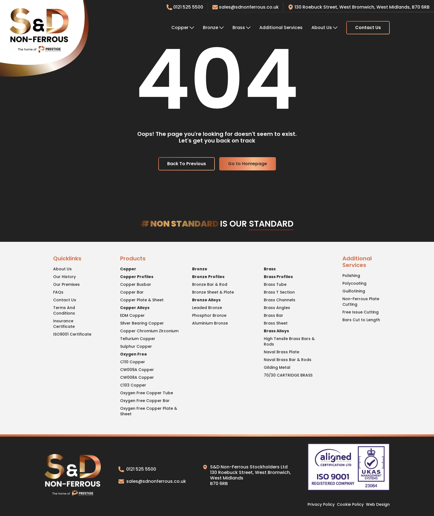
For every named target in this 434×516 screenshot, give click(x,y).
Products (133, 258)
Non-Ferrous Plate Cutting (360, 301)
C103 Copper (133, 385)
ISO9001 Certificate (72, 334)
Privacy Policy (321, 504)
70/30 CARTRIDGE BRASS (288, 375)
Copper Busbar (135, 284)
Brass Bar (273, 315)
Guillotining (353, 291)
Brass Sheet (276, 323)
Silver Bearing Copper (142, 323)
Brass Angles (277, 307)
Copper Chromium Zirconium (149, 331)
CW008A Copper (137, 377)
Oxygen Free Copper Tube (146, 393)
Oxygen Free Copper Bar (145, 400)
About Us (324, 27)
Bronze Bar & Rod (209, 284)
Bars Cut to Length (361, 320)
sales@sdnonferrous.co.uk (245, 7)
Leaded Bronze (207, 307)
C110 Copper (132, 362)
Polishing (351, 275)
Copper (182, 27)
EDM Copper (132, 315)
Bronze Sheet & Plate (213, 292)
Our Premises (66, 284)
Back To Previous (186, 163)
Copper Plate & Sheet (142, 300)
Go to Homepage (247, 163)
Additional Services (281, 27)
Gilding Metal (277, 367)
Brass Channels (279, 300)
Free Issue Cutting (360, 312)
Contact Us (368, 27)
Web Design (378, 504)
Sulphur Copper (136, 346)
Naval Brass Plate (281, 352)
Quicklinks (67, 258)
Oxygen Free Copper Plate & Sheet (148, 411)
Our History (64, 276)
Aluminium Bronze (210, 323)
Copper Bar (132, 292)
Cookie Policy (350, 504)
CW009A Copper (137, 369)
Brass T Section (279, 292)
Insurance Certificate (64, 323)
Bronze (213, 27)
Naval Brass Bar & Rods (287, 359)
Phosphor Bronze (209, 315)
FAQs (58, 292)
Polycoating (354, 283)
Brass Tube (275, 284)
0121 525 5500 (137, 469)
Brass (241, 27)
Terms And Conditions (64, 310)
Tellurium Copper (137, 338)
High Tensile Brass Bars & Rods (289, 341)
